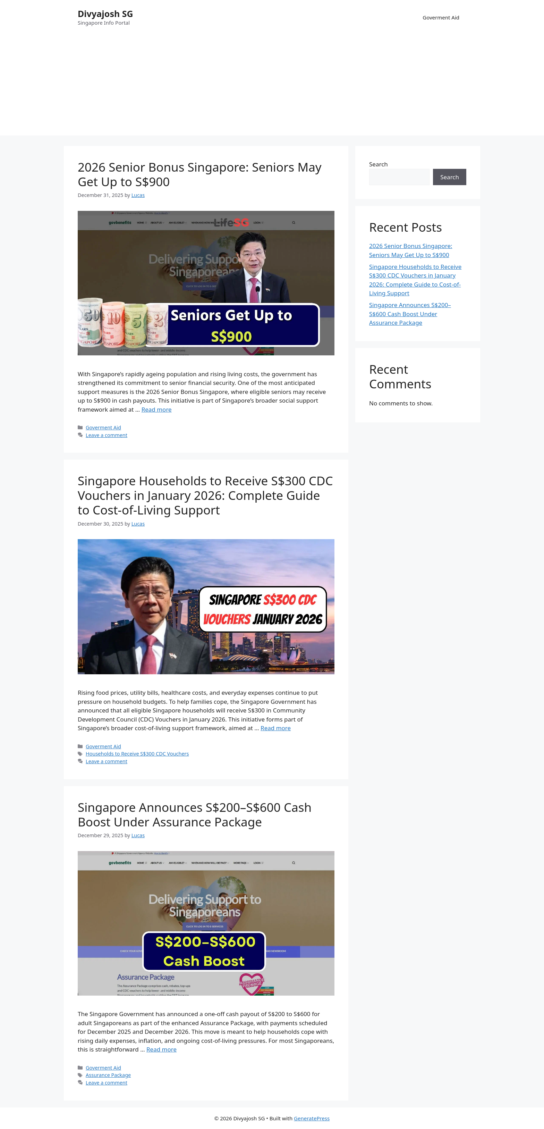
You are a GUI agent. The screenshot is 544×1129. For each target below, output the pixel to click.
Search (378, 164)
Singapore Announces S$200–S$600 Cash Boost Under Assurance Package (195, 814)
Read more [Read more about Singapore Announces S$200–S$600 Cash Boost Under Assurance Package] (161, 1049)
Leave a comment (106, 435)
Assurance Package (108, 1075)
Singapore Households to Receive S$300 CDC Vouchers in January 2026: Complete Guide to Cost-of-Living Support (205, 495)
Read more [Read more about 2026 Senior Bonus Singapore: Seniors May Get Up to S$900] (157, 409)
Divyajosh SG (105, 13)
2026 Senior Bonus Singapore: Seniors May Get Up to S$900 (200, 174)
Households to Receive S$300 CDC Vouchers (137, 753)
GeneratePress (312, 1118)
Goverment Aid (441, 17)
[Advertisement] (272, 86)
